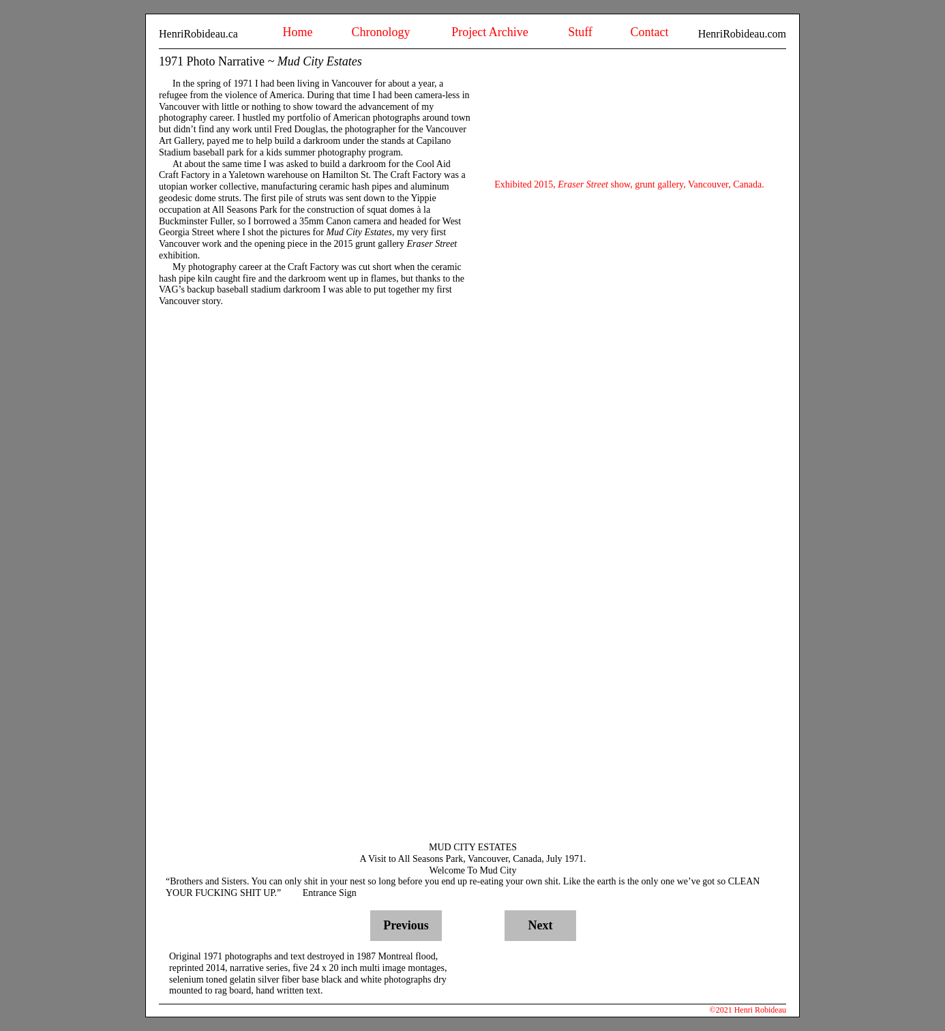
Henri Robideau (760, 1010)
